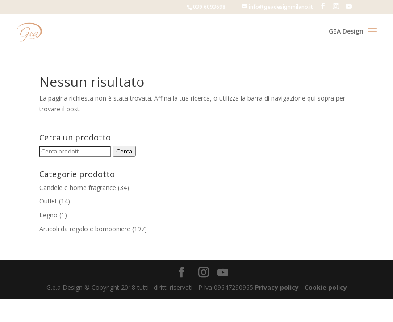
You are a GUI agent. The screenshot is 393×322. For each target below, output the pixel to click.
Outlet (48, 201)
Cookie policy (326, 287)
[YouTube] (349, 7)
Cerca (124, 151)
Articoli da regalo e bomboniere (84, 229)
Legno (48, 215)
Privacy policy (277, 287)
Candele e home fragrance (77, 187)
